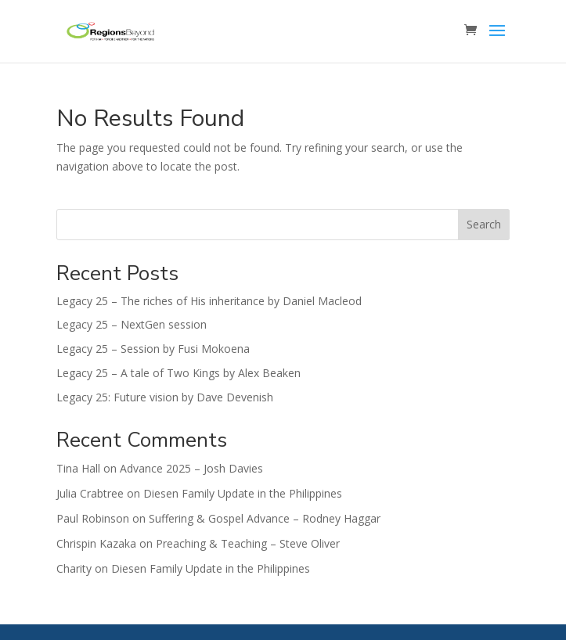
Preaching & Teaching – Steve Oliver (248, 543)
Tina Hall (78, 468)
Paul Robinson (92, 518)
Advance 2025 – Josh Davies (191, 468)
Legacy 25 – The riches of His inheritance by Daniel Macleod (209, 300)
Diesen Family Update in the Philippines (242, 493)
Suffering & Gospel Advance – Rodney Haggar (264, 518)
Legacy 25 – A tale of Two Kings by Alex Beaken (178, 372)
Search (484, 224)
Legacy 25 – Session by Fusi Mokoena (153, 348)
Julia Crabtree (90, 493)
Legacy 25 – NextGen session (131, 324)
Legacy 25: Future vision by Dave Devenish (164, 397)
